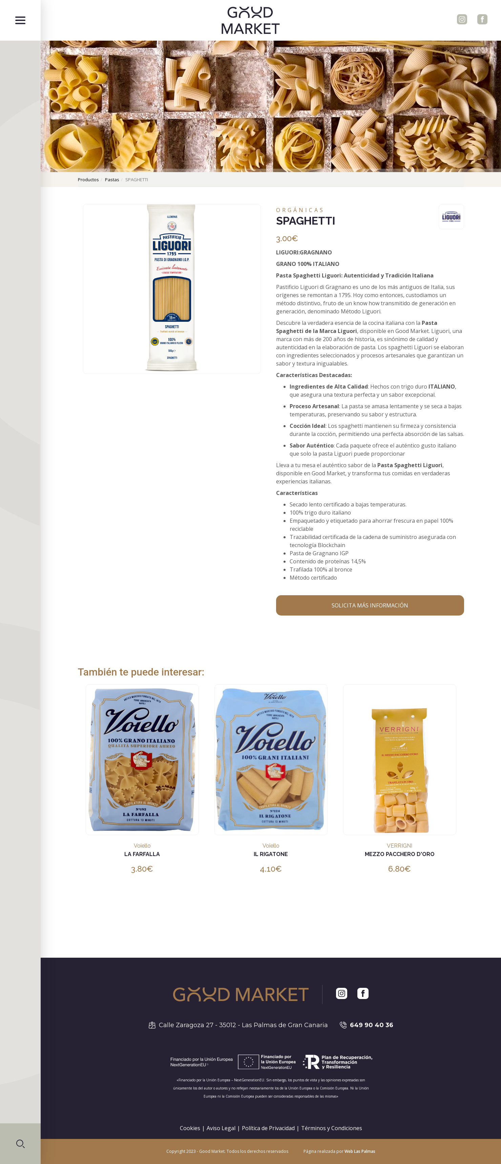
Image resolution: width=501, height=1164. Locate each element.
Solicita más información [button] (370, 605)
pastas (112, 179)
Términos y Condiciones (331, 1128)
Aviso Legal (221, 1128)
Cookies (190, 1128)
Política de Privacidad (268, 1128)
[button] (20, 1143)
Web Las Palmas (360, 1151)
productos (88, 179)
